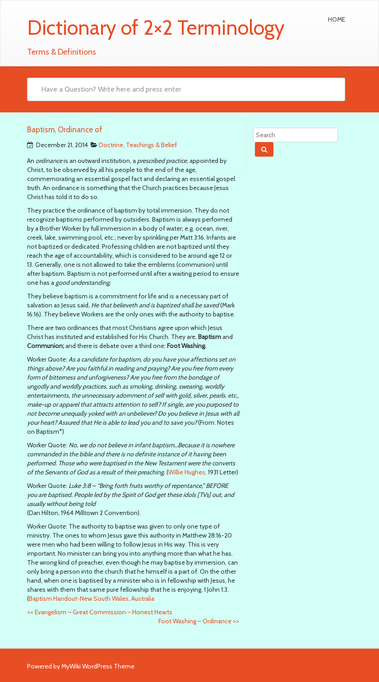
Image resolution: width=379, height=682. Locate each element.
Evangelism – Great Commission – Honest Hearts (99, 612)
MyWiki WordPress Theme (97, 666)
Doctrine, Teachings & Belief (138, 145)
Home (336, 19)
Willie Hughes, (187, 472)
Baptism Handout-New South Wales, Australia (91, 598)
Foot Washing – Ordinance (198, 621)
